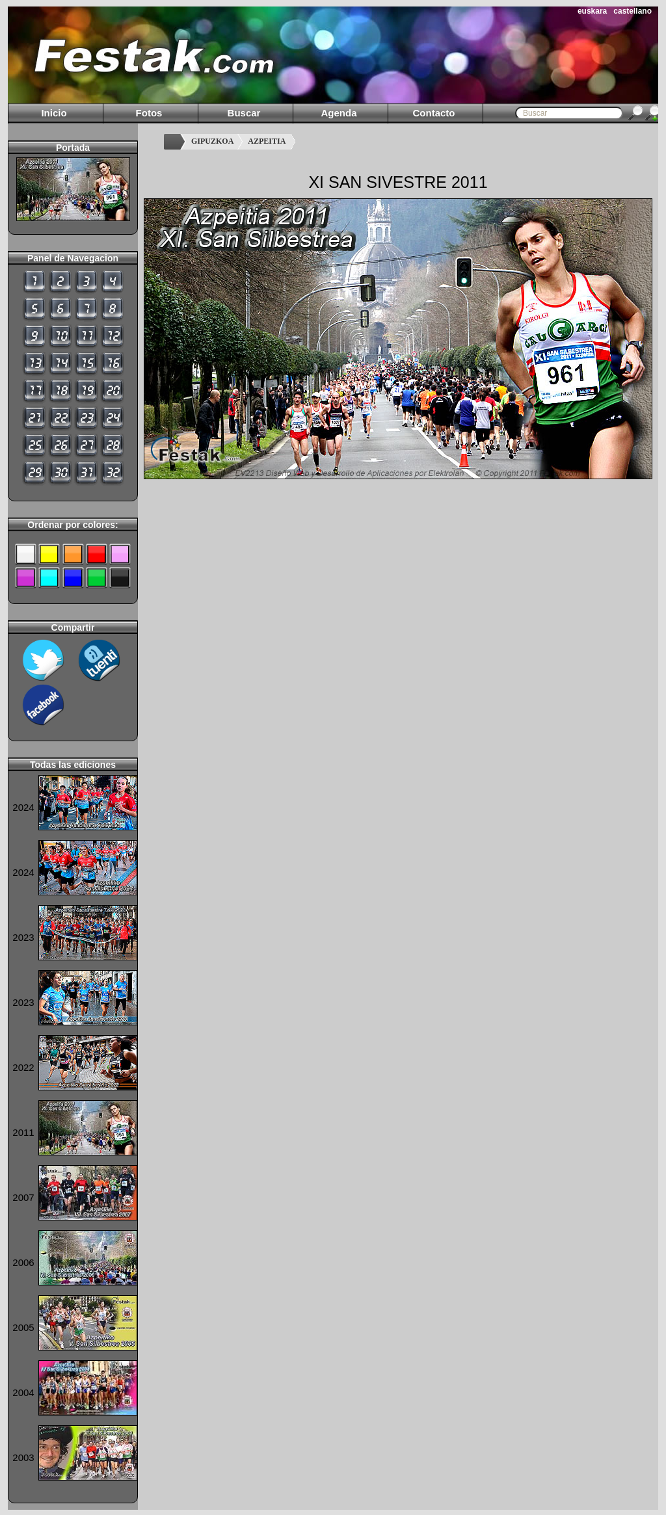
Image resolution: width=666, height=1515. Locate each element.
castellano (632, 11)
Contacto (434, 112)
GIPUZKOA (212, 141)
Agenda (338, 112)
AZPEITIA (267, 141)
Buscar (244, 112)
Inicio (53, 112)
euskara (592, 11)
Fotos (149, 112)
